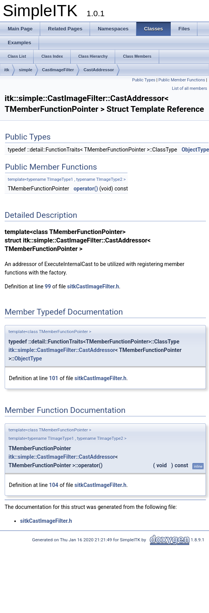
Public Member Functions (181, 80)
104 (53, 485)
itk (6, 69)
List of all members (189, 88)
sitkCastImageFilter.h (93, 286)
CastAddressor (98, 69)
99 (48, 286)
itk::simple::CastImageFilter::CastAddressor (61, 350)
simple (25, 69)
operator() (85, 188)
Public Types (143, 80)
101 (53, 378)
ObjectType (28, 358)
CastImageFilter (58, 69)
